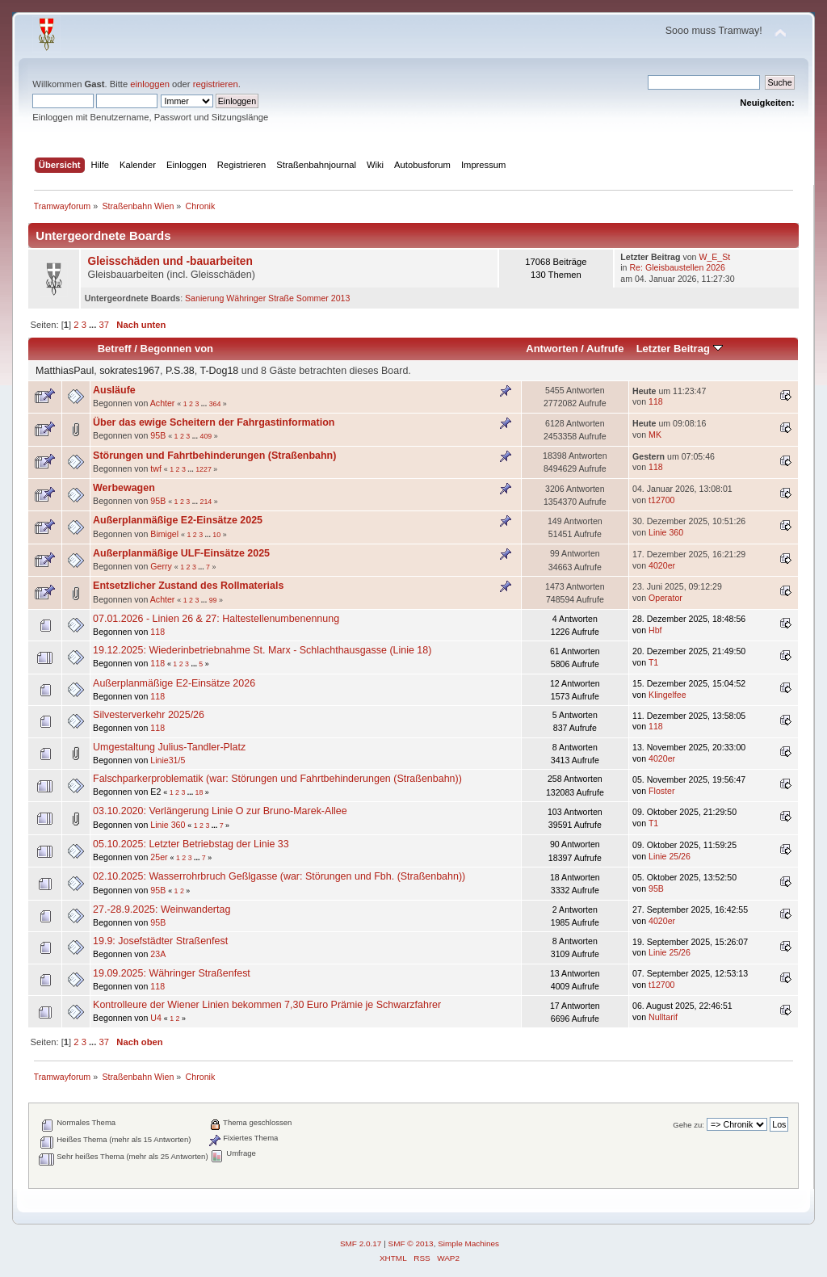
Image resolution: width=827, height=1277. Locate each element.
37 (103, 325)
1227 (203, 469)
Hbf (655, 630)
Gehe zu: (688, 1124)
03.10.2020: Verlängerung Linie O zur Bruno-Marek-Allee (220, 811)
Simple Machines (468, 1243)
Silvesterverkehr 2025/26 (148, 714)
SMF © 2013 (411, 1243)
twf (156, 468)
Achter (162, 403)
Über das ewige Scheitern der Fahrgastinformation (213, 422)
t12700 (661, 500)
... (94, 325)
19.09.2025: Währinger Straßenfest (171, 973)
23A (158, 954)
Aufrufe (604, 348)
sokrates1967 (129, 370)
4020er (662, 565)
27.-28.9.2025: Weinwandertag (161, 909)
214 (205, 502)
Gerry (160, 566)
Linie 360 (666, 532)
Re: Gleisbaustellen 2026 (676, 267)
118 (656, 401)
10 (216, 535)
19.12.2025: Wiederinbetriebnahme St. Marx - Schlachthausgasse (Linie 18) (262, 650)
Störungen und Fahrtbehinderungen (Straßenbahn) (214, 455)
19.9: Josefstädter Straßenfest (160, 941)
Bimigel (164, 534)
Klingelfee (667, 694)
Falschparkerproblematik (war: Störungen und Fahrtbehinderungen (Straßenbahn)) (277, 778)
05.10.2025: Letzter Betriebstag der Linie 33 (191, 844)
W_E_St (714, 257)
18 (199, 792)
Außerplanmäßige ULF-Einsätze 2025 (181, 553)
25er (158, 857)
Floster (661, 791)
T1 (653, 662)
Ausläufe (114, 390)
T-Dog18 (218, 370)
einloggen (150, 84)
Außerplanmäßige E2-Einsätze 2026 (174, 683)
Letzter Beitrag (679, 348)
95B (158, 435)
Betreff (115, 348)
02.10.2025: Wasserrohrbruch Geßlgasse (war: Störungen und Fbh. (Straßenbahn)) (279, 876)
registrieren (215, 84)
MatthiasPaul (65, 370)
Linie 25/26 (670, 856)
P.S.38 (180, 370)
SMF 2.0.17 (361, 1243)
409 (205, 436)
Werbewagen (124, 488)
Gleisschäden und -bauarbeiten (170, 261)
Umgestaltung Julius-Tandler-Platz (169, 747)
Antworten (551, 348)
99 (213, 600)
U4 (156, 1018)
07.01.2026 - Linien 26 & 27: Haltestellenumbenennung (216, 618)
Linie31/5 (167, 760)
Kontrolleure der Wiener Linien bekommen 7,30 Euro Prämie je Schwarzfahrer (267, 1004)
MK (655, 434)
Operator (665, 598)
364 (215, 404)
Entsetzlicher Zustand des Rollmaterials (188, 585)
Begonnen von (177, 348)
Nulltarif (663, 1017)
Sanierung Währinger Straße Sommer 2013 (267, 298)
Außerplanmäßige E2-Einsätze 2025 (177, 520)
